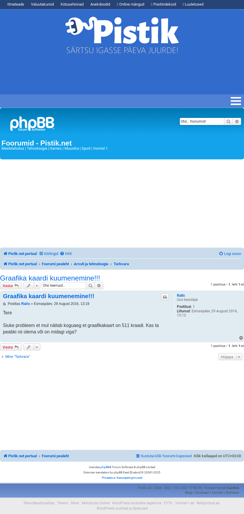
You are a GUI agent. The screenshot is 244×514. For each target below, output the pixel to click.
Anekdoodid (100, 4)
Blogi (188, 493)
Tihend (62, 503)
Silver (75, 503)
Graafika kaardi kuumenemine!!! (50, 278)
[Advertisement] (107, 77)
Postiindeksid (163, 4)
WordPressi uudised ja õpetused (122, 508)
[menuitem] (66, 253)
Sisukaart (202, 493)
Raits (181, 295)
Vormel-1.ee (184, 503)
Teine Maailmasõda (38, 503)
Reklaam (232, 493)
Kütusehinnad (72, 4)
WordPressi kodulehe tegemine (136, 503)
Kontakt (217, 493)
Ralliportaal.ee (208, 503)
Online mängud (130, 4)
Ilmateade (15, 4)
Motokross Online (95, 503)
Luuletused (193, 4)
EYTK (168, 503)
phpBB (104, 467)
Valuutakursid (42, 4)
